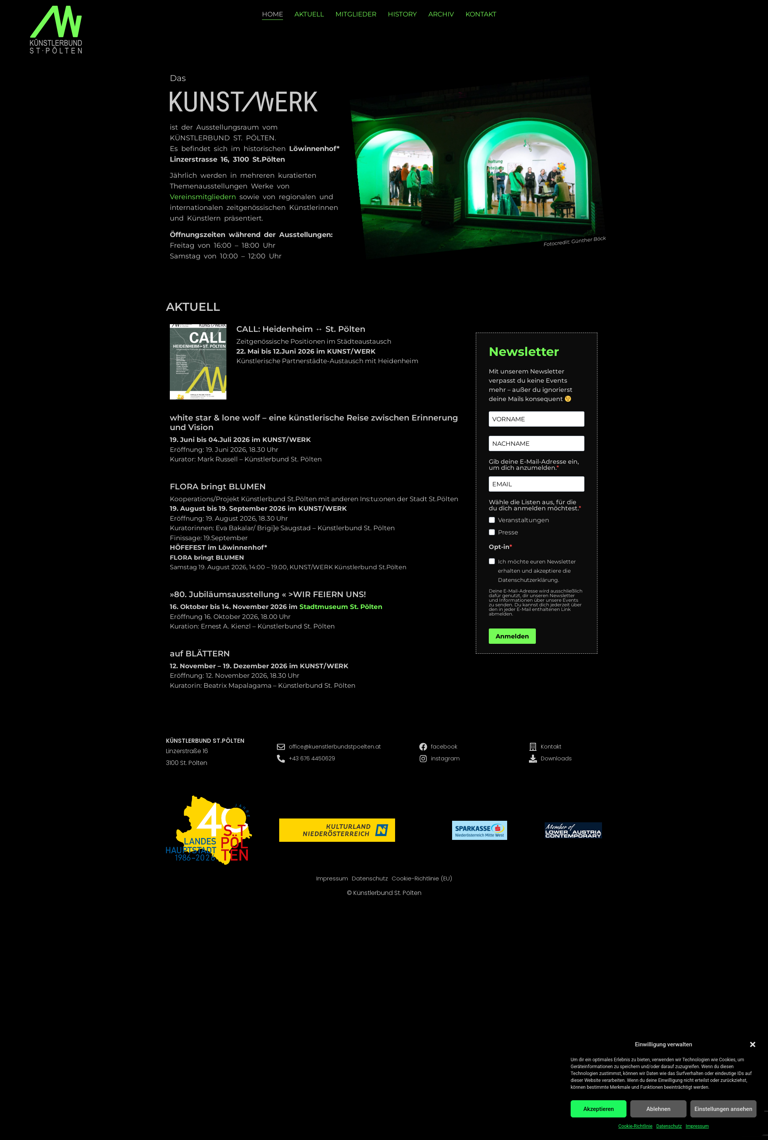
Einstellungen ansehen (723, 1109)
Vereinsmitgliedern (203, 197)
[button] (753, 1044)
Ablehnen (658, 1109)
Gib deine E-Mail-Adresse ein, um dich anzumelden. (534, 465)
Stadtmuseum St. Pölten (340, 607)
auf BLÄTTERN (200, 653)
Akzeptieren (598, 1109)
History (402, 14)
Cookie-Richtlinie (635, 1126)
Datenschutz (669, 1126)
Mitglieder (355, 14)
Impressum (697, 1126)
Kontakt (480, 14)
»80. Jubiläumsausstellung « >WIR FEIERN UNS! (268, 594)
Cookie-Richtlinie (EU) (422, 878)
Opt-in (499, 547)
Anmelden (512, 636)
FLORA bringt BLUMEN (218, 486)
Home (272, 14)
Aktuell (309, 14)
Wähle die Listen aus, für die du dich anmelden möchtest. (534, 505)
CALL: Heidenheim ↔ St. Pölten (300, 329)
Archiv (441, 14)
